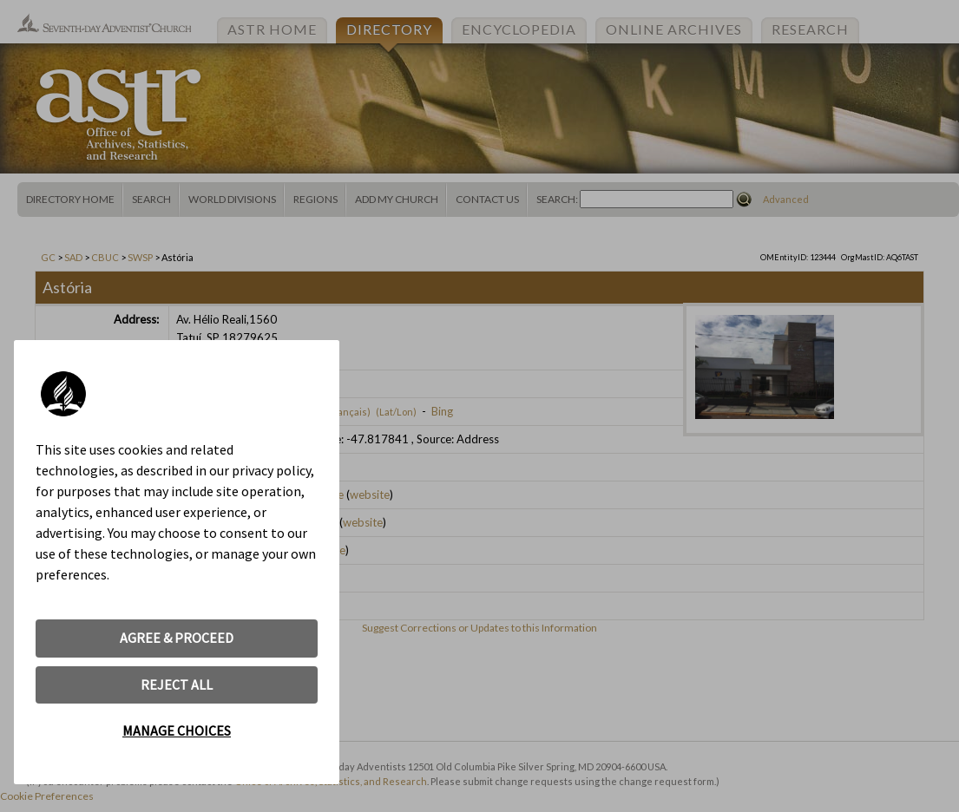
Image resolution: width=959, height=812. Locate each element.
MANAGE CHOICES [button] (176, 730)
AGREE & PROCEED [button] (176, 637)
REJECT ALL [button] (177, 684)
